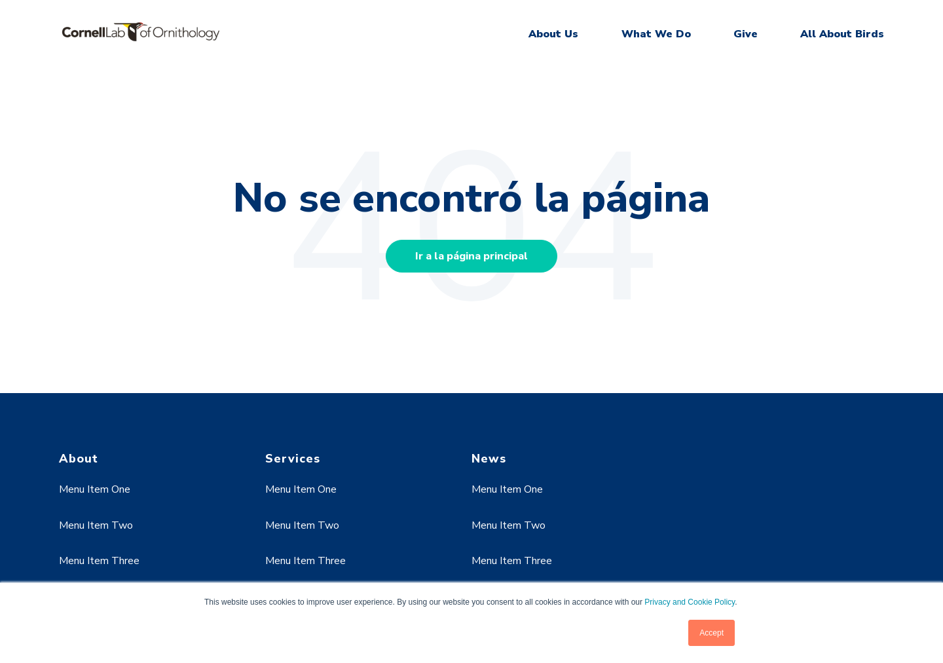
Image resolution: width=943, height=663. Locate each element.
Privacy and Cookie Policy (689, 602)
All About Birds (842, 34)
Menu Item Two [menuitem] (96, 525)
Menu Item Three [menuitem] (99, 561)
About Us (553, 34)
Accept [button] (711, 632)
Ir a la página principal (471, 256)
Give (745, 34)
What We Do (656, 34)
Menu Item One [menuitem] (94, 489)
